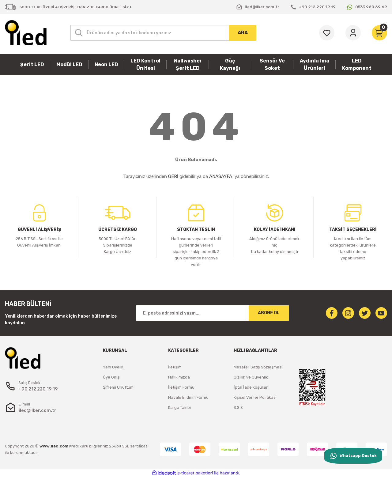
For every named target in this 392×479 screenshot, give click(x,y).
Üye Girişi (111, 377)
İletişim (175, 367)
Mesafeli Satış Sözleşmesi (258, 367)
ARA (243, 33)
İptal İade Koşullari (251, 387)
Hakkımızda (179, 377)
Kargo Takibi (179, 407)
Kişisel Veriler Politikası (255, 397)
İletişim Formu (181, 387)
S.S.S (238, 407)
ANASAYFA (220, 176)
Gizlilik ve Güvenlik (251, 377)
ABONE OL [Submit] (269, 312)
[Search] (163, 33)
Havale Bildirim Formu (188, 397)
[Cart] (379, 32)
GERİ (173, 176)
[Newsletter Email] (212, 313)
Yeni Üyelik (113, 367)
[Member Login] (353, 32)
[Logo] (26, 32)
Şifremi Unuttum (118, 387)
